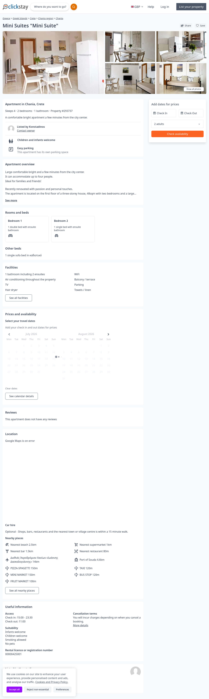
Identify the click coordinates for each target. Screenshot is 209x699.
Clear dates (11, 388)
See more (11, 200)
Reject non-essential (38, 689)
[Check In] (163, 113)
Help (151, 7)
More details (80, 625)
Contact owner (26, 130)
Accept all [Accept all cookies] (14, 689)
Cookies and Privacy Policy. (51, 682)
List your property (191, 7)
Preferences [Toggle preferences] (62, 689)
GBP (137, 7)
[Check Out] (191, 113)
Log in (165, 7)
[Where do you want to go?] (49, 7)
